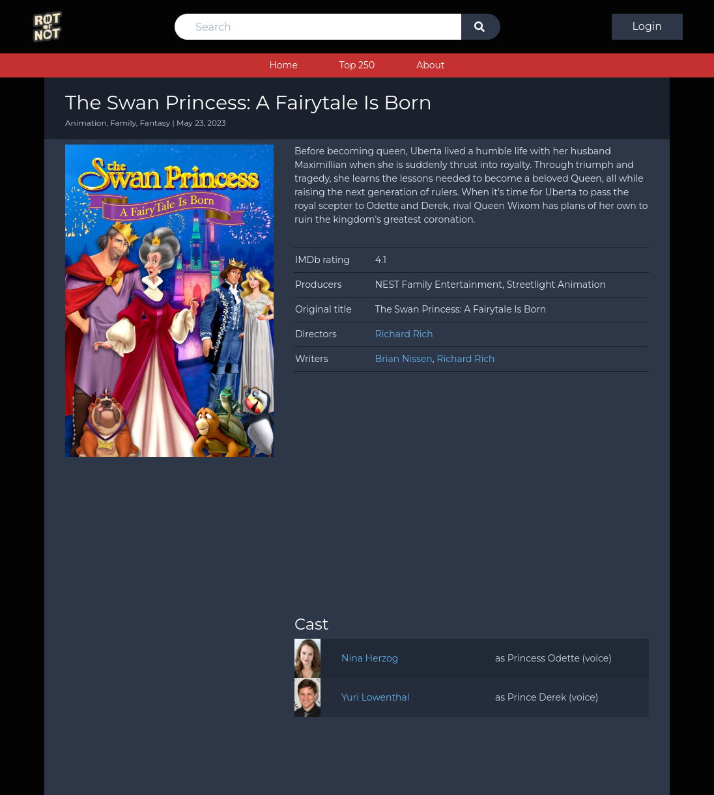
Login (647, 26)
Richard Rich (404, 334)
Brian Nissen (404, 359)
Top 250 (357, 65)
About (430, 65)
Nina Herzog (369, 658)
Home (283, 65)
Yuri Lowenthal (375, 697)
